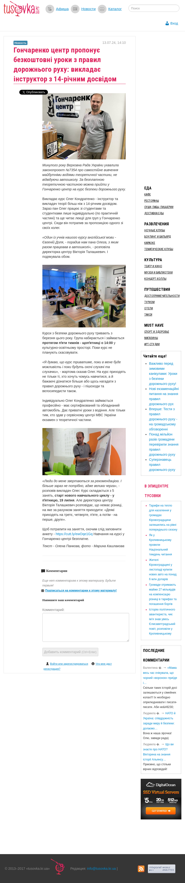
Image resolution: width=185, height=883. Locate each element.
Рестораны (151, 200)
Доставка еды (154, 213)
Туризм (149, 302)
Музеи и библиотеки (158, 272)
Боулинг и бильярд (157, 236)
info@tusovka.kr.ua (101, 868)
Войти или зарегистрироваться (69, 663)
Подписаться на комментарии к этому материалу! (81, 590)
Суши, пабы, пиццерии (158, 207)
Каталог (115, 9)
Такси (148, 314)
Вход (174, 23)
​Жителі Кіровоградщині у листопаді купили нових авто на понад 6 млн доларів (163, 569)
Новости (88, 9)
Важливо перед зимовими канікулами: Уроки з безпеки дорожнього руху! (163, 374)
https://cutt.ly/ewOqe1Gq (74, 534)
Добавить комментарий (70, 652)
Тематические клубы (158, 249)
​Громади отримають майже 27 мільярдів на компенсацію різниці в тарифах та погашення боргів (163, 594)
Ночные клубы (154, 230)
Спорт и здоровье (156, 331)
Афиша (62, 9)
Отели (148, 308)
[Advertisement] (163, 108)
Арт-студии (152, 344)
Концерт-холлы (155, 278)
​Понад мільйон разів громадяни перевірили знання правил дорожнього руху (163, 444)
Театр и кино (153, 266)
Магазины (151, 338)
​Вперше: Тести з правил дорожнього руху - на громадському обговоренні (163, 419)
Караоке (149, 243)
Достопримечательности (162, 296)
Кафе (147, 194)
